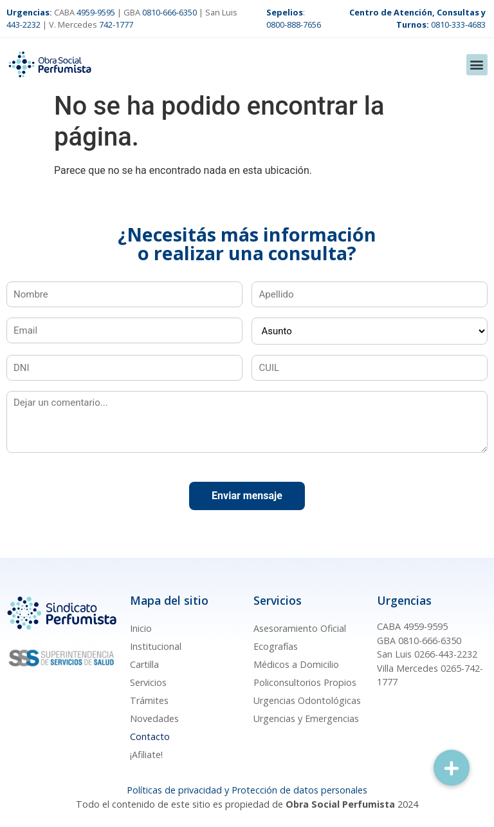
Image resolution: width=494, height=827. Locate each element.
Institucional (155, 646)
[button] (477, 64)
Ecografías (275, 646)
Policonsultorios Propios (304, 682)
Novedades (154, 718)
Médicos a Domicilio (296, 664)
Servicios (148, 682)
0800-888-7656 (293, 24)
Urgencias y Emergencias (306, 718)
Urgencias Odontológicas (307, 700)
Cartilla (144, 664)
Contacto (150, 736)
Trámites (149, 700)
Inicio (141, 628)
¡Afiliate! (146, 754)
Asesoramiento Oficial (299, 628)
